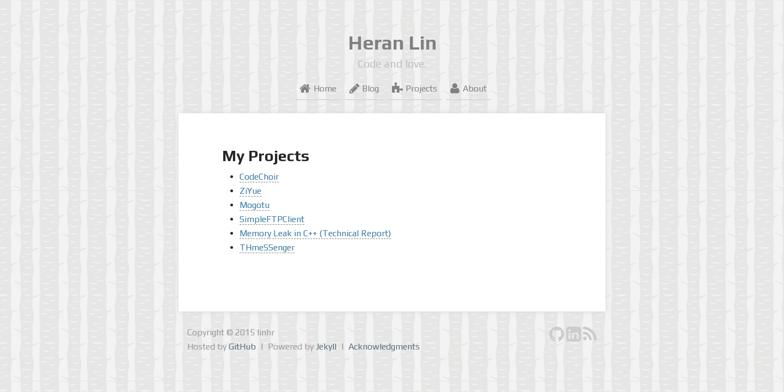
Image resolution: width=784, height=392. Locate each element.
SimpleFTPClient (272, 219)
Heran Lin (392, 42)
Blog (364, 88)
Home (317, 88)
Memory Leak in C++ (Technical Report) (315, 233)
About (468, 88)
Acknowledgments (384, 346)
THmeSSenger (267, 247)
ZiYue (250, 191)
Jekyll (326, 346)
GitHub (242, 346)
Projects (414, 88)
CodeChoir (259, 176)
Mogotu (255, 205)
